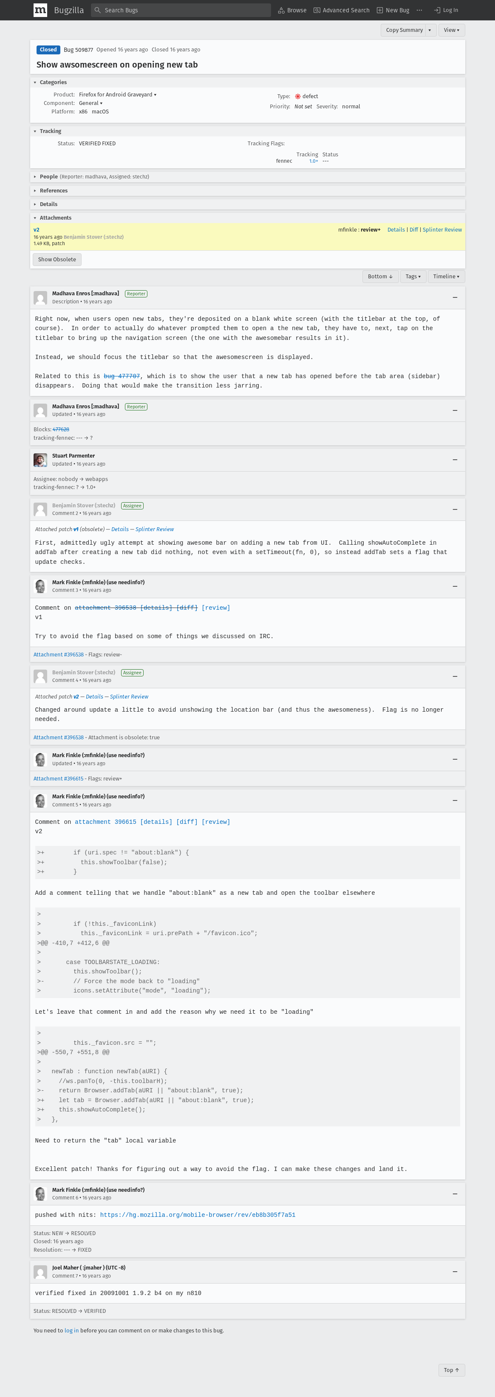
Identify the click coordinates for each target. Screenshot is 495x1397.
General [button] (91, 103)
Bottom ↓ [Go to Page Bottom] (380, 276)
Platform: (63, 111)
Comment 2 (65, 513)
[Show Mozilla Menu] (40, 10)
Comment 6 (65, 1198)
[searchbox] (181, 10)
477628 (61, 429)
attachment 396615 (104, 822)
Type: (283, 96)
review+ (371, 229)
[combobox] (181, 10)
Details (396, 229)
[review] (213, 608)
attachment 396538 (104, 608)
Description (65, 302)
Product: (64, 94)
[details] (155, 608)
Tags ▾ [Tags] (413, 276)
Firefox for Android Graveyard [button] (118, 94)
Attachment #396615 (58, 778)
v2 (37, 229)
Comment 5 (65, 805)
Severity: (327, 106)
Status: (66, 143)
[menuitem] (292, 10)
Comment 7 (65, 1276)
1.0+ (313, 161)
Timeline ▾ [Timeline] (446, 276)
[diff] (184, 608)
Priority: (280, 106)
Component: (59, 103)
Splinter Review (442, 229)
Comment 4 (65, 680)
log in (72, 1330)
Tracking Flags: (266, 143)
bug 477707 (121, 376)
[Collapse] (455, 298)
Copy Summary (404, 30)
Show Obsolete (57, 259)
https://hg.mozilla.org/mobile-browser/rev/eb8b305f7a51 (195, 1215)
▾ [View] (429, 30)
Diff (414, 229)
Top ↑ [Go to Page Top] (452, 1370)
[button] (446, 10)
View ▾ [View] (452, 30)
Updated (62, 414)
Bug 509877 (78, 50)
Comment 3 (65, 590)
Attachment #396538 (59, 654)
